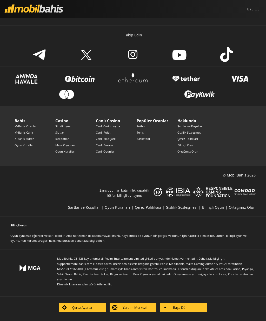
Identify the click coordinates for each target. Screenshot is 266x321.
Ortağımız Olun (187, 151)
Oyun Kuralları (25, 145)
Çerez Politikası (187, 139)
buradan (68, 241)
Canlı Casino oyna (108, 126)
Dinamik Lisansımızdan (72, 284)
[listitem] (86, 207)
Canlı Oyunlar (105, 151)
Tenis (140, 132)
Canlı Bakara (104, 145)
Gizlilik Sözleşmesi (189, 132)
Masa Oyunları (65, 145)
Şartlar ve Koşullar (189, 126)
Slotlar (59, 132)
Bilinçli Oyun (186, 145)
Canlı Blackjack (106, 139)
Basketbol (143, 139)
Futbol (141, 126)
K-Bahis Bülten (24, 139)
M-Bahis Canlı (24, 132)
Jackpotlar (62, 139)
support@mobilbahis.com (74, 264)
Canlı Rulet (103, 132)
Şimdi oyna (62, 126)
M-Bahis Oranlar (26, 126)
